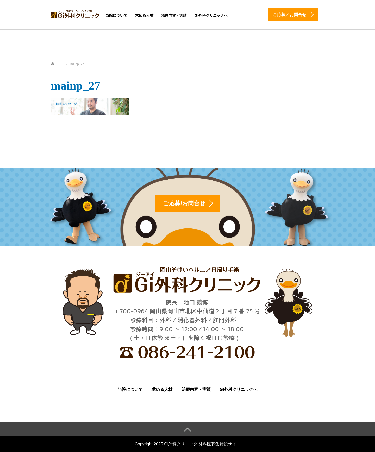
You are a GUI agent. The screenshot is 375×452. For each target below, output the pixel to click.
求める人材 (144, 15)
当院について (116, 15)
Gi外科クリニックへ (211, 15)
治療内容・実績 (174, 15)
